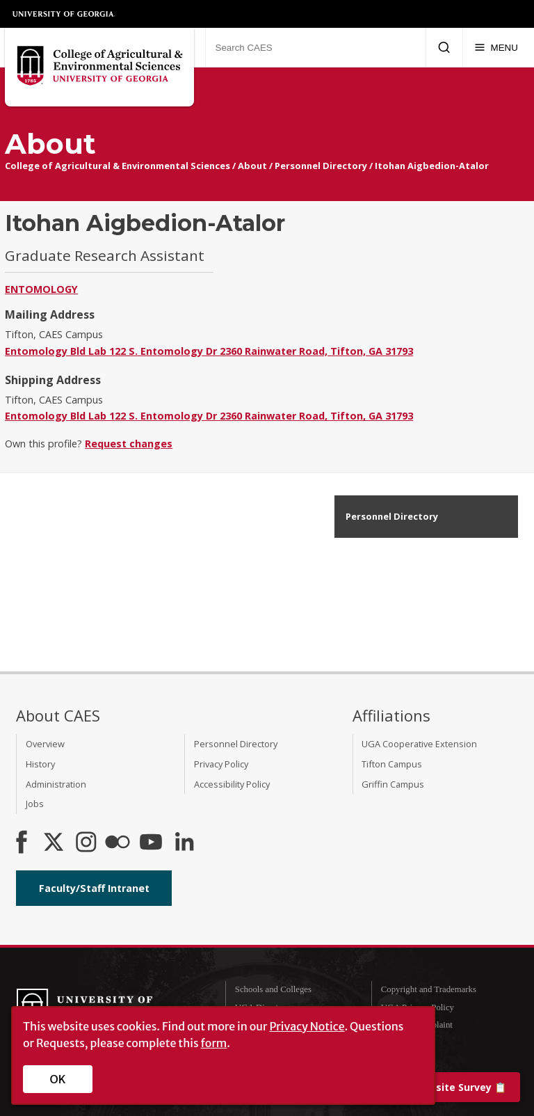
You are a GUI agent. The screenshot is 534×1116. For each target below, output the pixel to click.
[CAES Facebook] (21, 843)
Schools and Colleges (273, 989)
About (252, 165)
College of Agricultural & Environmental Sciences (117, 165)
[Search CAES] (315, 47)
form (214, 1043)
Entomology (41, 289)
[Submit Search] (444, 47)
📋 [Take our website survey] (435, 1087)
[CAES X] (55, 843)
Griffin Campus (393, 784)
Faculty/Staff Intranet (94, 888)
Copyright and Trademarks (428, 989)
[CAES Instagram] (86, 843)
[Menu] (496, 47)
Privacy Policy (221, 764)
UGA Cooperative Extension (419, 744)
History (40, 764)
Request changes (128, 443)
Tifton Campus (392, 764)
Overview (45, 744)
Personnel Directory (321, 165)
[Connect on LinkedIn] (184, 843)
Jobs (35, 803)
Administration (56, 784)
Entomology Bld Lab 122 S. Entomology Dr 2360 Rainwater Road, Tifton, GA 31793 (209, 351)
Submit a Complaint (417, 1025)
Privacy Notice (306, 1026)
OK (58, 1079)
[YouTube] (151, 843)
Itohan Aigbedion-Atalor (432, 165)
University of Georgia (64, 14)
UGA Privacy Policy (417, 1007)
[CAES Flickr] (117, 843)
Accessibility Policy (232, 784)
